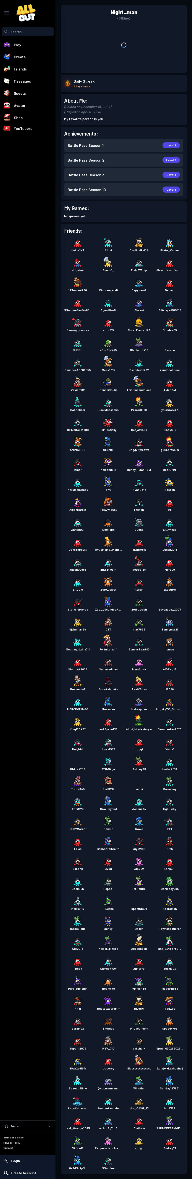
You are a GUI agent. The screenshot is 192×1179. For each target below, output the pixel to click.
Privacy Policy (11, 1142)
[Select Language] (28, 1126)
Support (8, 1147)
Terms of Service (13, 1137)
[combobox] (28, 31)
